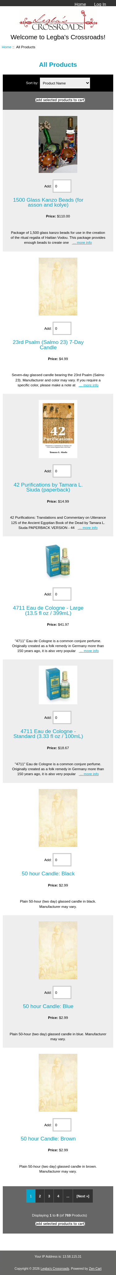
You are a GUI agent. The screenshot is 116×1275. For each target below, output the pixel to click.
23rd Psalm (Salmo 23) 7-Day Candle (48, 344)
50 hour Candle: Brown (48, 1138)
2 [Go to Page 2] (40, 1196)
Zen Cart (95, 1268)
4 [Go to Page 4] (58, 1196)
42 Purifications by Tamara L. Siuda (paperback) (48, 487)
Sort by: (32, 83)
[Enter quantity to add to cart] (62, 186)
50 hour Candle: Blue (48, 1006)
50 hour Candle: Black (48, 873)
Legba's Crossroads (55, 1268)
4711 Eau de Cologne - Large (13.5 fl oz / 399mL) (48, 610)
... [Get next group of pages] (68, 1196)
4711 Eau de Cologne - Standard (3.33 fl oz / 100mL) (48, 733)
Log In (100, 4)
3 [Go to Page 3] (49, 1196)
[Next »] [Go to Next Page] (83, 1196)
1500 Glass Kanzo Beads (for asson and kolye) (48, 202)
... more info (82, 242)
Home (80, 4)
